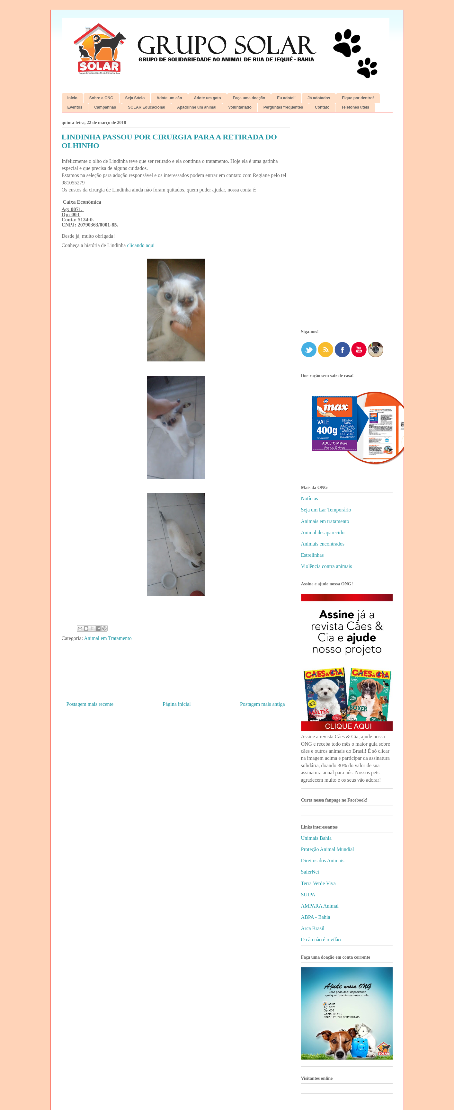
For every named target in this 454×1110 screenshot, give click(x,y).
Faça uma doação (249, 98)
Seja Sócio (135, 98)
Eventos (75, 107)
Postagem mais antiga (262, 704)
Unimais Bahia (316, 838)
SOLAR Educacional (146, 107)
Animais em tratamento (325, 521)
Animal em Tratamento (107, 638)
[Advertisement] (347, 218)
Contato (322, 107)
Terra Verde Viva (318, 883)
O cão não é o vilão (321, 939)
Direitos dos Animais (322, 860)
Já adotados (318, 98)
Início (72, 98)
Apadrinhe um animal (196, 107)
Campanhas (105, 107)
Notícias (309, 498)
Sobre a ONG (101, 98)
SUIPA (308, 894)
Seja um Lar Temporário (326, 509)
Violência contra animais (326, 566)
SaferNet (310, 872)
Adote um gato (207, 98)
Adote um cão (169, 98)
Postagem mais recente (90, 704)
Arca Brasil (313, 928)
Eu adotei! (286, 98)
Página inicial (177, 704)
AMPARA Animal (320, 906)
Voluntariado (239, 107)
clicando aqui (141, 245)
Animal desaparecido (323, 532)
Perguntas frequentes (283, 107)
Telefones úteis (355, 107)
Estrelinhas (312, 555)
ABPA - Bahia (315, 917)
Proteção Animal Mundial (327, 849)
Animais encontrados (323, 543)
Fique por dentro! (358, 98)
